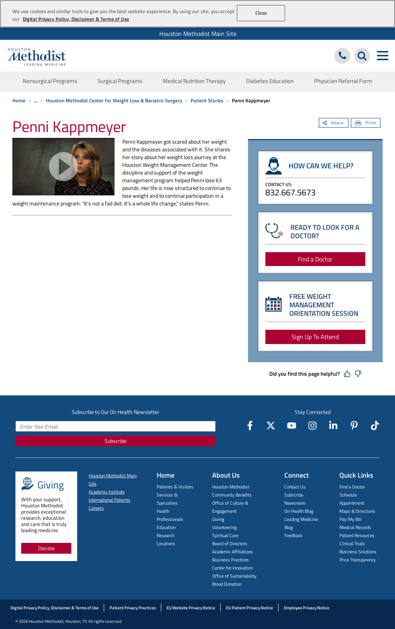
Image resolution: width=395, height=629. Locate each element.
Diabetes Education (270, 80)
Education (166, 527)
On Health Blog (298, 511)
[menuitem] (197, 33)
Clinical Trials (352, 543)
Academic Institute (107, 491)
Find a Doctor (315, 259)
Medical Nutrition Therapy (194, 80)
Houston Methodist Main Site (197, 33)
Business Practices (230, 559)
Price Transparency (357, 559)
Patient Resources (357, 535)
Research (165, 535)
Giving (218, 519)
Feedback (293, 535)
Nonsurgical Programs (50, 80)
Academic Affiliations (232, 551)
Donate (46, 548)
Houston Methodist (230, 486)
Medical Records (355, 527)
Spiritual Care (225, 535)
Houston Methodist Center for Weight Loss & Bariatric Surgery (114, 100)
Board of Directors (229, 543)
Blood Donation (226, 584)
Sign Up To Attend (315, 336)
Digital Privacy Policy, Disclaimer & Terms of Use (54, 608)
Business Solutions (357, 551)
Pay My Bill (350, 519)
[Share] (334, 123)
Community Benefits (232, 494)
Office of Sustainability (234, 576)
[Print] (366, 123)
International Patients (109, 500)
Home (18, 100)
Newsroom (295, 503)
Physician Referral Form (343, 80)
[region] (197, 13)
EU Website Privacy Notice (191, 608)
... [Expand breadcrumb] (35, 100)
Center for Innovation (232, 567)
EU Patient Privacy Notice (249, 608)
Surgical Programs (120, 80)
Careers (96, 508)
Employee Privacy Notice (306, 608)
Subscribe (116, 441)
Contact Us (295, 486)
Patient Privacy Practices (133, 608)
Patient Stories (207, 100)
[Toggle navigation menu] (382, 56)
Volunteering (224, 527)
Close (261, 13)
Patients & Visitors (175, 486)
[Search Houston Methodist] (362, 56)
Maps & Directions (357, 511)
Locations (166, 543)
